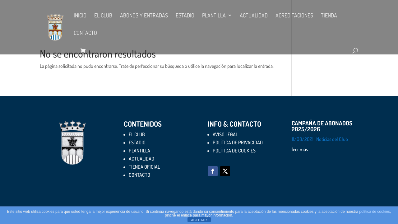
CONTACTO (85, 33)
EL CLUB (103, 16)
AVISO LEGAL (225, 134)
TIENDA (329, 16)
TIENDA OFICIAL (144, 167)
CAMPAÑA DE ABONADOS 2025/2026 (322, 126)
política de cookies (374, 211)
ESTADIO (185, 16)
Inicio (80, 16)
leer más (300, 149)
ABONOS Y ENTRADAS (144, 16)
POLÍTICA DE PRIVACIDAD (238, 142)
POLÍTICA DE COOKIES (234, 150)
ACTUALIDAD (254, 16)
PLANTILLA (214, 16)
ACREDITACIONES (294, 16)
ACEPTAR (199, 220)
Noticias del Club (332, 139)
